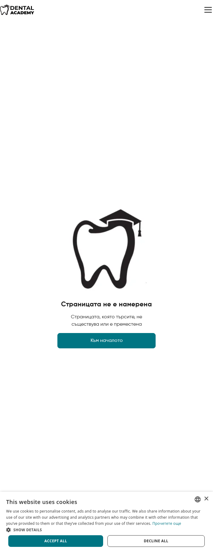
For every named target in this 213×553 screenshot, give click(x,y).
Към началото (107, 340)
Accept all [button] (56, 541)
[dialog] (106, 522)
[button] (207, 9)
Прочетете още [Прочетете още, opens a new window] (166, 523)
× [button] (206, 499)
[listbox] (198, 499)
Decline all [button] (156, 541)
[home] (17, 10)
